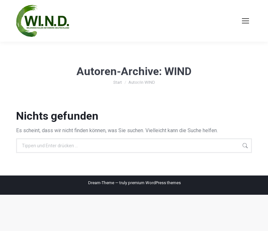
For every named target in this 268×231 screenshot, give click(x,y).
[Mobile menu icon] (245, 20)
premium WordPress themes (154, 182)
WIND (177, 71)
